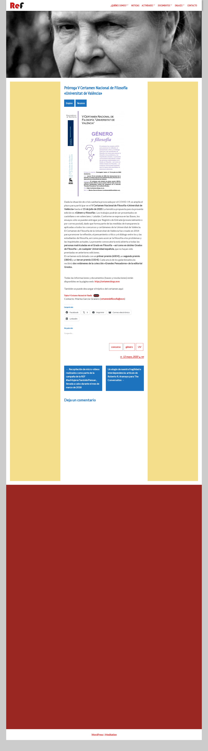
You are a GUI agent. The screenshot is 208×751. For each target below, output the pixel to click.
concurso (116, 354)
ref (142, 363)
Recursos (81, 106)
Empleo (69, 106)
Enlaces (178, 5)
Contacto (192, 5)
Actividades (147, 5)
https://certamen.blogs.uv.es (107, 285)
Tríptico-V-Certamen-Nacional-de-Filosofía (78, 299)
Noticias (135, 5)
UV (139, 354)
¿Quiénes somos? (118, 5)
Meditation (111, 745)
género (129, 354)
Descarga (96, 299)
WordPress (97, 745)
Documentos (164, 5)
